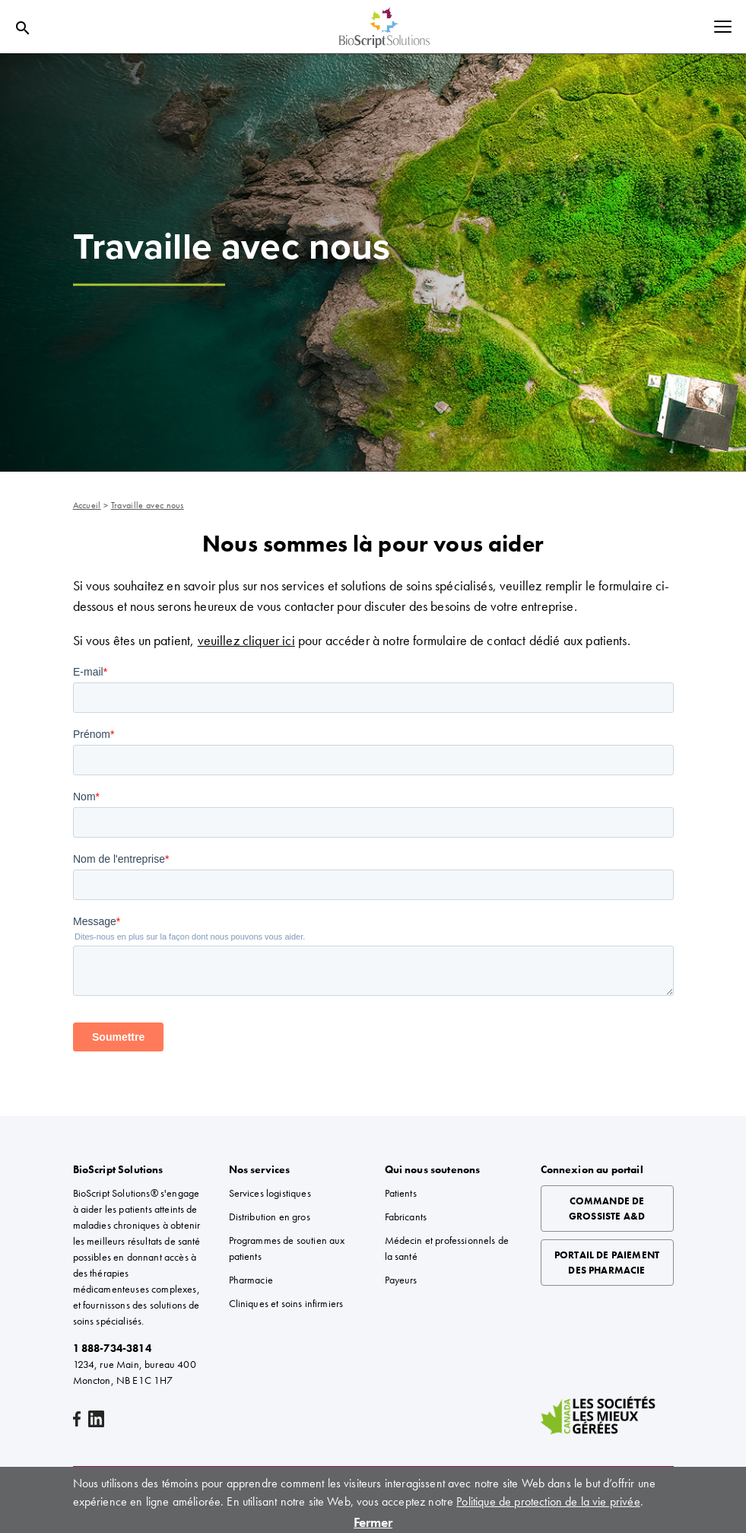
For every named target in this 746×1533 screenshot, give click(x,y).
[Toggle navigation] (722, 27)
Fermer (373, 1522)
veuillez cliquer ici (246, 640)
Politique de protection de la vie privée (548, 1501)
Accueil (87, 505)
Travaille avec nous (147, 505)
